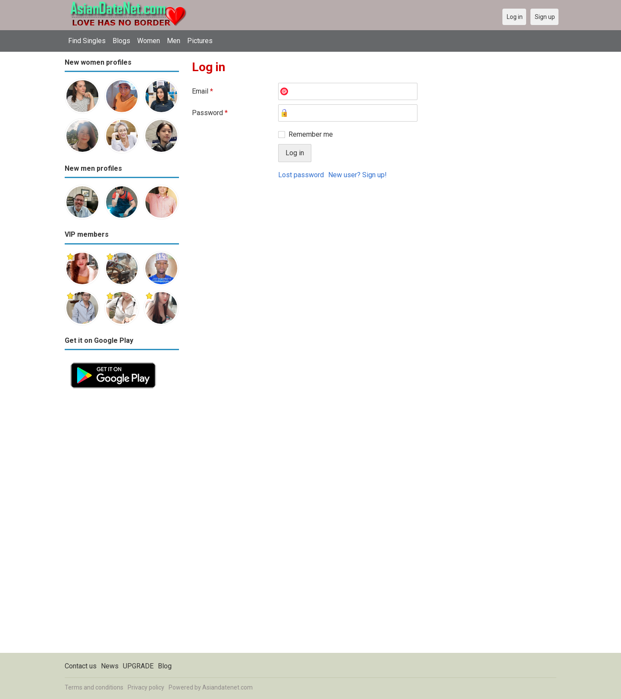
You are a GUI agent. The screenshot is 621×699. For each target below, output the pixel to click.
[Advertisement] (122, 523)
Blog (165, 666)
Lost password (301, 175)
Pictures (200, 41)
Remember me (311, 134)
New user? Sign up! (357, 175)
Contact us (81, 666)
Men (173, 41)
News (110, 666)
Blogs (121, 41)
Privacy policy (146, 687)
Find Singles (87, 41)
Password (210, 113)
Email (202, 91)
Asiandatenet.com (227, 687)
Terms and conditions (94, 687)
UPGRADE (138, 666)
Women (148, 41)
